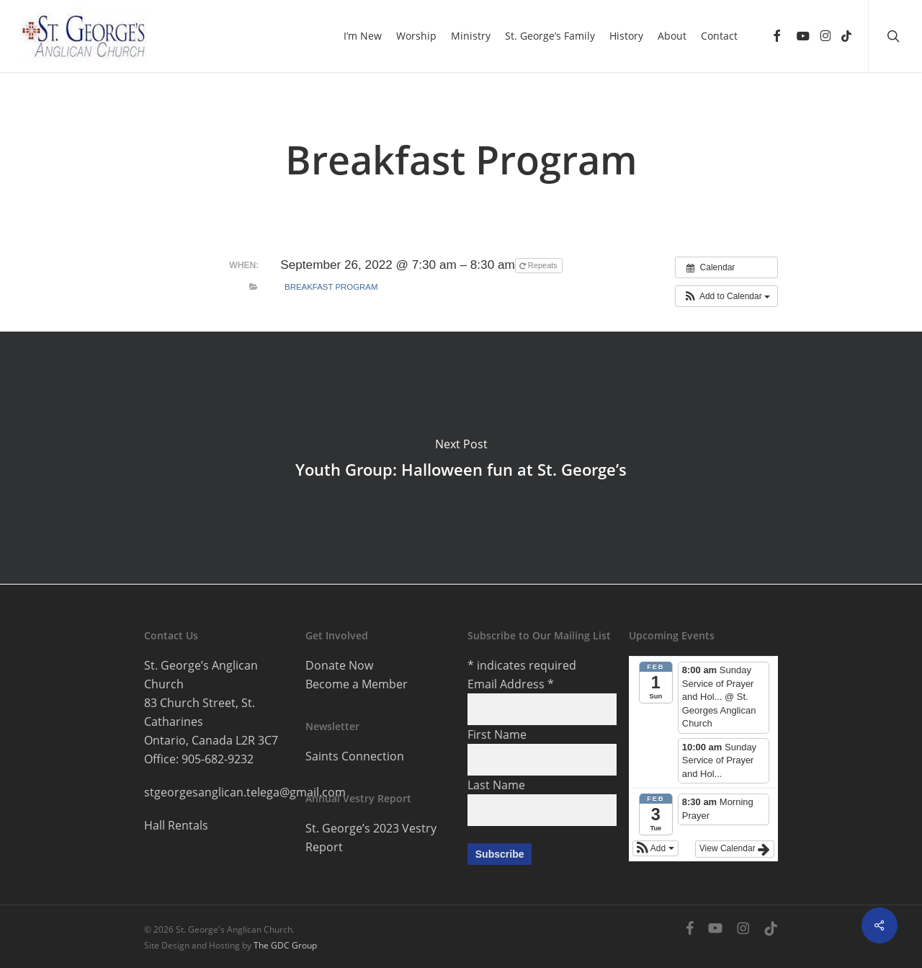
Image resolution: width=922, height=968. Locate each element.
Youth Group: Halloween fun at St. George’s (461, 458)
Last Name (496, 785)
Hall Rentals (176, 825)
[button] (726, 296)
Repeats (539, 265)
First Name (497, 734)
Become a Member (356, 684)
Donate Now (339, 665)
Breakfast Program (331, 287)
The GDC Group (285, 945)
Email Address (510, 684)
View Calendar (734, 849)
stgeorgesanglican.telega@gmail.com (245, 792)
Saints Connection (354, 756)
